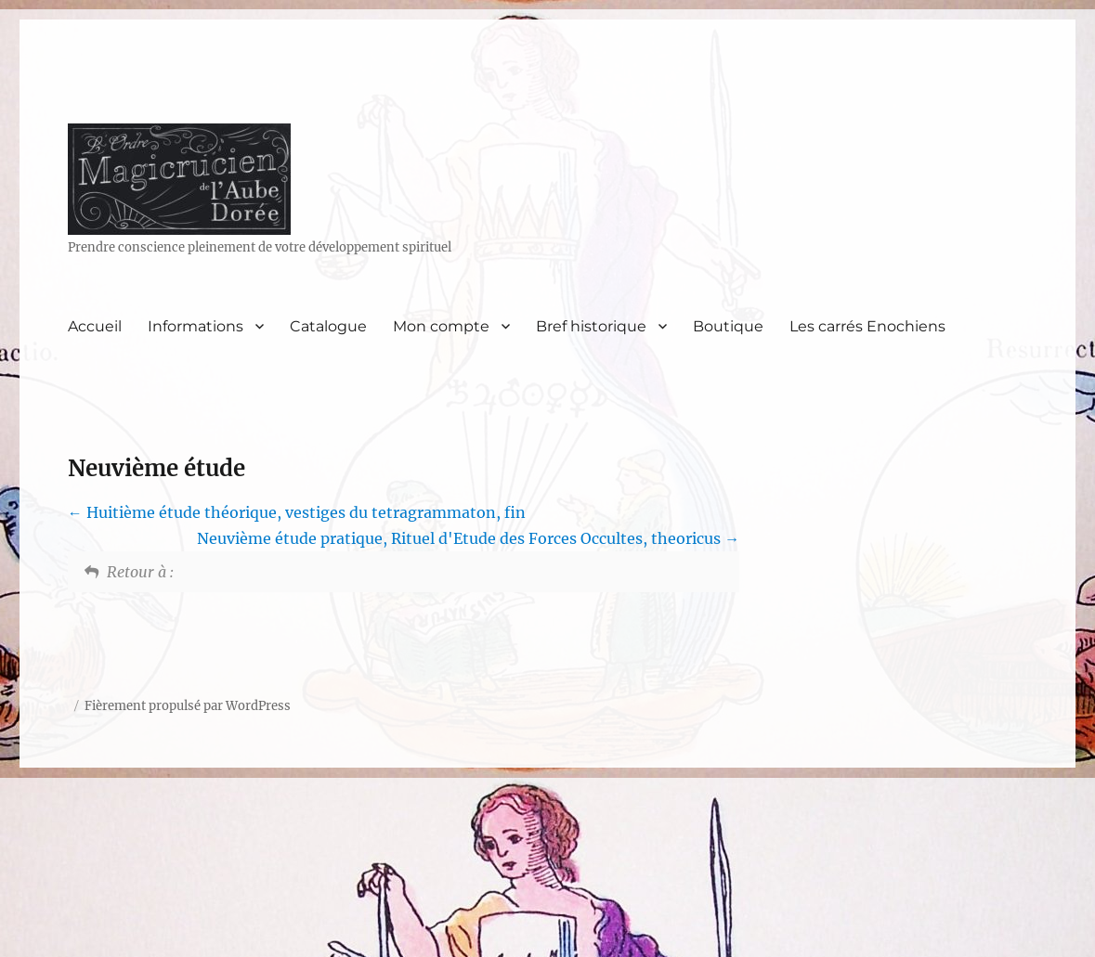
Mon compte (441, 326)
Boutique (728, 326)
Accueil (95, 326)
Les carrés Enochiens (867, 326)
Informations (195, 326)
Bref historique (591, 326)
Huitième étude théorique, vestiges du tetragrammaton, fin (297, 512)
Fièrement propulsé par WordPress (188, 706)
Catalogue (328, 326)
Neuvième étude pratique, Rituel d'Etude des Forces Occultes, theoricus (468, 538)
